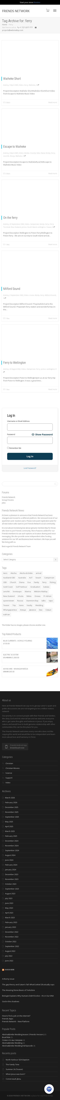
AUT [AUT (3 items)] (30, 577)
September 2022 (12, 946)
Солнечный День (13, 1079)
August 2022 (10, 951)
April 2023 (9, 912)
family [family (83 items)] (36, 582)
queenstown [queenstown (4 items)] (8, 600)
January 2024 (10, 869)
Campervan (34, 224)
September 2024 (12, 850)
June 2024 (9, 860)
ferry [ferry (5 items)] (44, 582)
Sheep (12, 156)
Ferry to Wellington (15, 362)
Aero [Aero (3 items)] (5, 573)
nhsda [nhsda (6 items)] (20, 596)
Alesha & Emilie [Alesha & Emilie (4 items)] (26, 573)
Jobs (3, 503)
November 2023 (11, 879)
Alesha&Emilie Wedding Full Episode (17, 1045)
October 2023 (10, 884)
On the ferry (11, 217)
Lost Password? (30, 468)
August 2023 (10, 893)
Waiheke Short (12, 78)
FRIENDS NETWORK (16, 11)
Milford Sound (12, 289)
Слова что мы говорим (12, 1040)
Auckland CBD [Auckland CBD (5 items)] (9, 577)
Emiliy (48, 153)
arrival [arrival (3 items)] (38, 573)
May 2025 (9, 821)
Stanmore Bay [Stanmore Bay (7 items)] (32, 600)
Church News (9, 970)
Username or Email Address (18, 421)
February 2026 (11, 802)
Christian (9, 763)
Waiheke (32, 85)
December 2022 (11, 932)
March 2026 (10, 797)
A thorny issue (8, 979)
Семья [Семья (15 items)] (48, 610)
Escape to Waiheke (15, 146)
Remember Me (14, 448)
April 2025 (9, 826)
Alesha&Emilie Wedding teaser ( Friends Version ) (23, 1034)
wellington (41, 227)
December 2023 (11, 874)
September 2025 (12, 817)
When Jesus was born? (15, 1074)
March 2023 (10, 917)
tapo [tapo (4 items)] (51, 600)
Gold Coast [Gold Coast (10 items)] (8, 587)
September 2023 (12, 888)
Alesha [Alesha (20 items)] (13, 573)
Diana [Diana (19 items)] (21, 582)
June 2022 (9, 960)
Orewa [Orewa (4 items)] (37, 596)
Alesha (26, 153)
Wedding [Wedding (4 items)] (39, 605)
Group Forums (8, 500)
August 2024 (10, 855)
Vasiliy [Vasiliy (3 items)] (29, 605)
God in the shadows (10, 1001)
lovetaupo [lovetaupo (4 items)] (17, 591)
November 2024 (11, 845)
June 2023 (9, 903)
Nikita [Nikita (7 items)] (29, 596)
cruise (31, 295)
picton (24, 227)
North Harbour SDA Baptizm (17, 1059)
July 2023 (8, 898)
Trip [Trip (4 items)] (14, 605)
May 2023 (9, 908)
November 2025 (11, 812)
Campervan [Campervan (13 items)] (49, 577)
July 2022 (8, 956)
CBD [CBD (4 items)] (5, 582)
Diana (42, 153)
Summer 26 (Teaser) (14, 1069)
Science (8, 773)
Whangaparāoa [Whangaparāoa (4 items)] (10, 610)
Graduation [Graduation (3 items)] (35, 587)
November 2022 (11, 936)
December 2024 (11, 841)
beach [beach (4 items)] (38, 577)
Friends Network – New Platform (15, 1021)
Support (8, 777)
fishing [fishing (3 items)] (53, 582)
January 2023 (10, 927)
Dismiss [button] (37, 2)
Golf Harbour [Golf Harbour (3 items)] (21, 587)
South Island (32, 227)
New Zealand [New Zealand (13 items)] (9, 596)
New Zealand (16, 227)
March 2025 (10, 831)
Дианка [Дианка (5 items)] (32, 610)
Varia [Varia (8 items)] (21, 605)
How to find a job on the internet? (16, 1016)
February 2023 (11, 922)
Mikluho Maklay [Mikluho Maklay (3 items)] (40, 591)
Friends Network (8, 497)
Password (11, 434)
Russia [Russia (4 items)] (20, 600)
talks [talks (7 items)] (44, 600)
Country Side (35, 153)
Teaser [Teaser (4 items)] (6, 605)
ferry (26, 85)
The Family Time (12, 1064)
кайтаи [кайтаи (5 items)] (6, 614)
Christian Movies (12, 768)
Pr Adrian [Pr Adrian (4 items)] (47, 596)
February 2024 (11, 865)
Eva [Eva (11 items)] (29, 582)
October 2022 (10, 941)
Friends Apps (7, 1018)
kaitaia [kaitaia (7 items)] (46, 587)
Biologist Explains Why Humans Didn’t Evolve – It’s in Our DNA (28, 996)
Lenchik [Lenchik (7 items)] (6, 591)
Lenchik (7, 156)
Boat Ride (6, 1037)
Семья (48, 227)
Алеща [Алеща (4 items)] (23, 610)
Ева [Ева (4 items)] (40, 610)
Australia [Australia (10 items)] (22, 577)
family (42, 224)
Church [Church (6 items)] (13, 582)
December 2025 (11, 807)
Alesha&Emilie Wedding (12, 1043)
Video (21, 85)
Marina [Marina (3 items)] (28, 591)
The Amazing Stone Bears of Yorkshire (18, 990)
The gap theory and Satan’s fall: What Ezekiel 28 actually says (28, 984)
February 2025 (11, 836)
